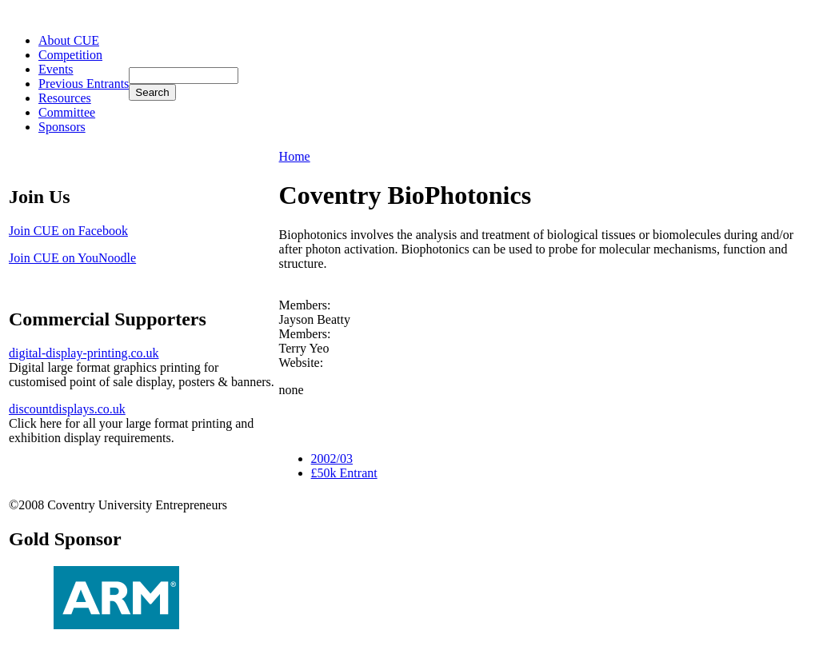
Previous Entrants (83, 83)
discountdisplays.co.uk (67, 409)
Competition (70, 55)
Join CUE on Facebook (68, 230)
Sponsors (62, 127)
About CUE (68, 40)
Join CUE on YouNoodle (72, 258)
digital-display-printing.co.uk (84, 353)
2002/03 (332, 458)
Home (294, 156)
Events (56, 69)
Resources (64, 98)
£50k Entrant (344, 473)
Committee (66, 112)
